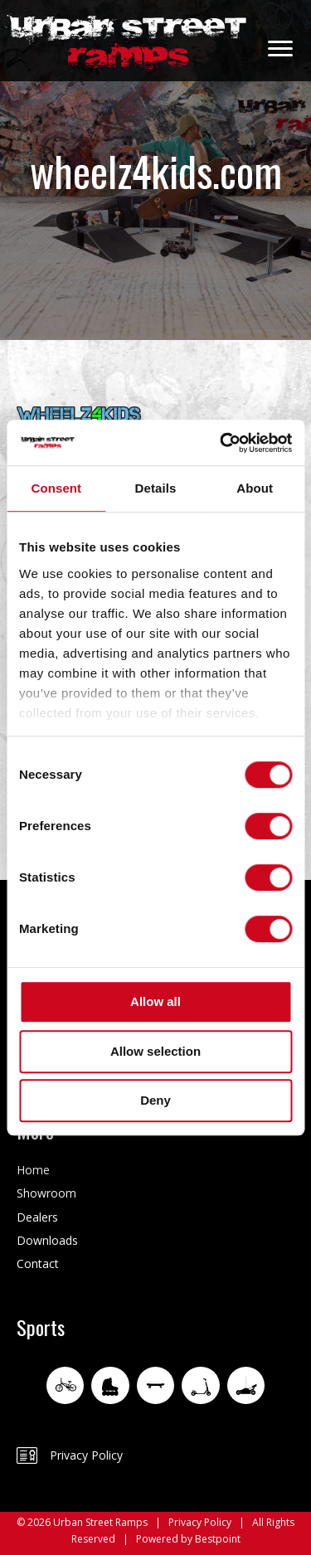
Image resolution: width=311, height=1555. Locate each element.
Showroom (46, 1193)
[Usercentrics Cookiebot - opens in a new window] (221, 443)
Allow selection (155, 1051)
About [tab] (254, 488)
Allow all (155, 1001)
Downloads (47, 1240)
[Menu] (280, 49)
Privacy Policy (86, 1455)
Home (33, 1170)
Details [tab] (156, 488)
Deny (155, 1100)
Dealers (37, 1217)
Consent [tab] (56, 488)
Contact (38, 1263)
